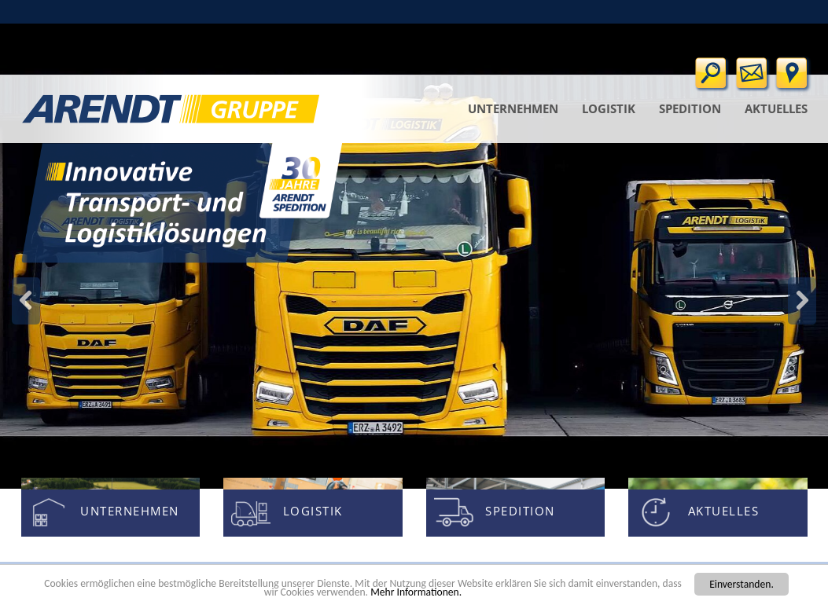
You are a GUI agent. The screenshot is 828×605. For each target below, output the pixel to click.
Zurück (802, 300)
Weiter (26, 300)
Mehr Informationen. (416, 592)
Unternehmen (513, 108)
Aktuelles (776, 108)
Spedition (690, 108)
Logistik (608, 108)
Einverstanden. (741, 584)
